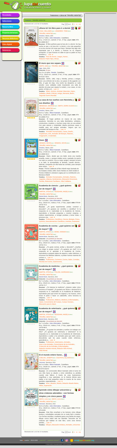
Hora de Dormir (51, 56)
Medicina (64, 300)
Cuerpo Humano (67, 302)
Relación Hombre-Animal (47, 348)
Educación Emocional (69, 179)
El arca (48, 70)
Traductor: (28, 20)
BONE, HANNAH (61, 232)
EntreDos (42, 36)
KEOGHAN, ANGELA (63, 191)
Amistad (59, 91)
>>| (79, 24)
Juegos (59, 56)
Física (77, 219)
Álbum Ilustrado (55, 113)
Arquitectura (43, 133)
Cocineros (58, 259)
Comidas (76, 259)
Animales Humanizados (54, 131)
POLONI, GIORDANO (63, 272)
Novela (53, 72)
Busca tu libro (9, 27)
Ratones (70, 133)
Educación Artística (58, 425)
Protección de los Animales (48, 346)
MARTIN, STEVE (46, 191)
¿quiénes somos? (53, 440)
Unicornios (76, 425)
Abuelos (53, 383)
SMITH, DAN (45, 66)
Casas (65, 131)
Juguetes (42, 179)
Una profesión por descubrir (54, 198)
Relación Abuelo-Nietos (70, 383)
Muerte (59, 383)
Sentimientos (56, 179)
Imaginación (43, 136)
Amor (48, 383)
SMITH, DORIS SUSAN (67, 106)
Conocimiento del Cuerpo (52, 302)
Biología (71, 219)
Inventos (68, 221)
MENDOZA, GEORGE (48, 106)
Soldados (42, 93)
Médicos (58, 300)
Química (42, 221)
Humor (65, 56)
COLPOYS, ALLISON (65, 358)
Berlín (72, 93)
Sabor (70, 259)
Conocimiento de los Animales (64, 344)
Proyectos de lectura (9, 33)
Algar (40, 68)
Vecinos (53, 91)
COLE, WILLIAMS (46, 31)
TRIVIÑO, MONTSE (47, 33)
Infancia (48, 179)
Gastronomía (57, 262)
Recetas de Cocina (45, 262)
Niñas (48, 91)
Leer (50, 54)
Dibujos (48, 425)
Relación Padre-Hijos (46, 59)
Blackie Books (43, 196)
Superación (48, 385)
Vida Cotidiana (66, 181)
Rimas (56, 59)
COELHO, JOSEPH (47, 358)
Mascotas (66, 91)
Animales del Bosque (59, 133)
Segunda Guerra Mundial (47, 95)
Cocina (65, 259)
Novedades (9, 15)
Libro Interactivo (55, 38)
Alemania (66, 93)
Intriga (60, 93)
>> (77, 24)
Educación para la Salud (47, 304)
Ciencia (65, 219)
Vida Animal (43, 350)
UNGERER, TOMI (63, 31)
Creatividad (52, 136)
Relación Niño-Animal (64, 348)
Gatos (73, 91)
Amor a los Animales (46, 344)
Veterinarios (59, 342)
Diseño (70, 131)
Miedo (48, 93)
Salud (41, 302)
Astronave (42, 362)
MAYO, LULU (45, 399)
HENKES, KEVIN (46, 143)
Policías (54, 93)
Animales (66, 177)
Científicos (58, 219)
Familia (41, 181)
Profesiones (50, 219)
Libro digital (9, 44)
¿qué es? (43, 440)
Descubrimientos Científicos (55, 221)
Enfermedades (73, 300)
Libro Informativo (55, 200)
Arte (49, 133)
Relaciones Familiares (52, 181)
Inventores (75, 221)
